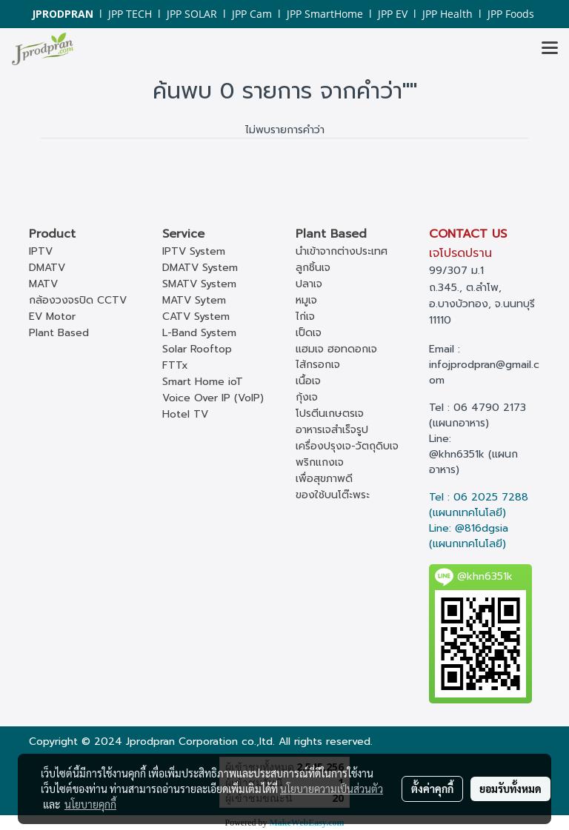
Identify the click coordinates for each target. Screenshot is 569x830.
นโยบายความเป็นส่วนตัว (331, 788)
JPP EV (392, 14)
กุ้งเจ (307, 397)
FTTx (175, 365)
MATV (43, 284)
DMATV (47, 267)
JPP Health (447, 14)
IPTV (41, 251)
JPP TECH (130, 14)
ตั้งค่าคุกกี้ (432, 788)
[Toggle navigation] (549, 49)
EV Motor (52, 316)
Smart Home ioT (202, 381)
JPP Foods (511, 14)
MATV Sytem (194, 300)
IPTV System (193, 251)
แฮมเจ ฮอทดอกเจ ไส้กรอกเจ (336, 356)
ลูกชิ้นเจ (313, 267)
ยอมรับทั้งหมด (510, 788)
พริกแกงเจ (320, 462)
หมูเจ (306, 300)
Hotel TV (185, 414)
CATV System (196, 316)
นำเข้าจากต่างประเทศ (341, 251)
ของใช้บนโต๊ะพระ (333, 495)
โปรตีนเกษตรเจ (330, 413)
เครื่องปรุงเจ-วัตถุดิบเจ (347, 446)
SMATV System (199, 284)
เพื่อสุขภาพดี (324, 478)
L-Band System (199, 333)
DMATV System (200, 267)
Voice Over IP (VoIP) (213, 398)
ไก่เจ (305, 316)
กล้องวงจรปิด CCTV (78, 300)
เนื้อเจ (308, 381)
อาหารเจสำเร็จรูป (332, 430)
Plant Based (59, 333)
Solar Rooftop (197, 349)
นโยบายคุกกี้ (90, 804)
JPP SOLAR (192, 14)
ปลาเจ (309, 284)
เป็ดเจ (309, 333)
